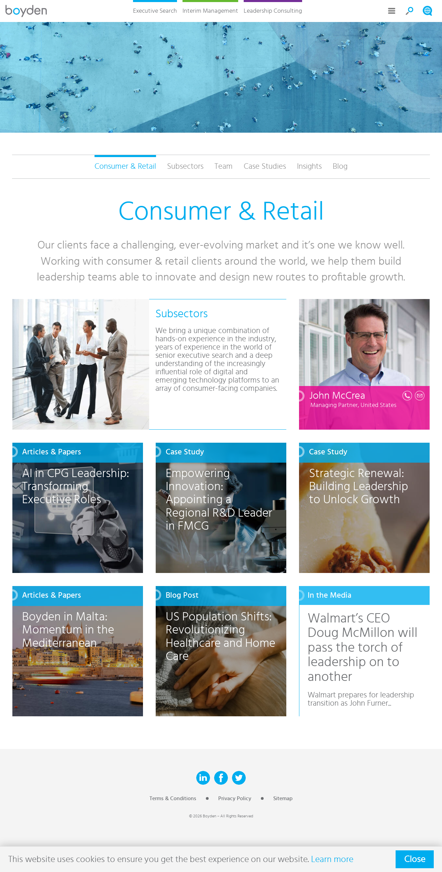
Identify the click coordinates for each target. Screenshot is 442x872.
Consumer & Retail (125, 166)
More (392, 11)
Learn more (332, 859)
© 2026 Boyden (202, 816)
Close (414, 859)
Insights (309, 166)
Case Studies (265, 166)
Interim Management (210, 11)
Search (410, 11)
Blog (340, 166)
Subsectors (185, 166)
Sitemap (282, 798)
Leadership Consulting (273, 11)
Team (223, 166)
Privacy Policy (234, 798)
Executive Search (155, 11)
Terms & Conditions (173, 798)
